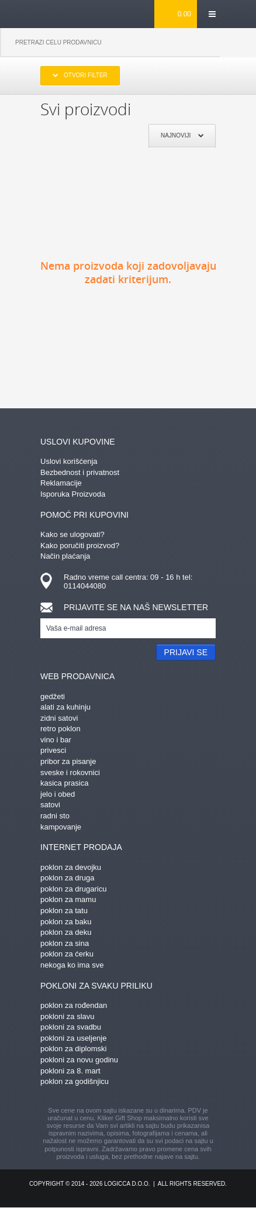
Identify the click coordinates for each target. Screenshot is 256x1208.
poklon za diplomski (73, 1048)
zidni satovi (59, 718)
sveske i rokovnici (70, 772)
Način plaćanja (65, 556)
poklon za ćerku (67, 953)
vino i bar (55, 739)
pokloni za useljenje (73, 1038)
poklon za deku (65, 932)
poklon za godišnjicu (74, 1081)
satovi (50, 804)
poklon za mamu (68, 899)
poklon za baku (65, 921)
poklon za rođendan (73, 1005)
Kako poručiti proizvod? (79, 545)
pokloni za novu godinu (79, 1059)
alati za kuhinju (65, 707)
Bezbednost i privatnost (79, 472)
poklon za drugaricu (73, 889)
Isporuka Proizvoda (72, 494)
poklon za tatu (64, 910)
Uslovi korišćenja (69, 461)
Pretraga (238, 42)
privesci (53, 750)
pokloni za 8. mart (70, 1070)
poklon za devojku (70, 867)
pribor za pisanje (68, 761)
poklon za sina (64, 943)
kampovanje (60, 826)
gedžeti (52, 696)
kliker (59, 13)
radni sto (55, 815)
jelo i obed (57, 794)
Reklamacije (61, 483)
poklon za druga (67, 877)
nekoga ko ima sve (71, 965)
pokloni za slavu (67, 1016)
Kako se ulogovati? (72, 534)
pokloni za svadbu (70, 1027)
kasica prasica (64, 783)
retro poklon (60, 728)
